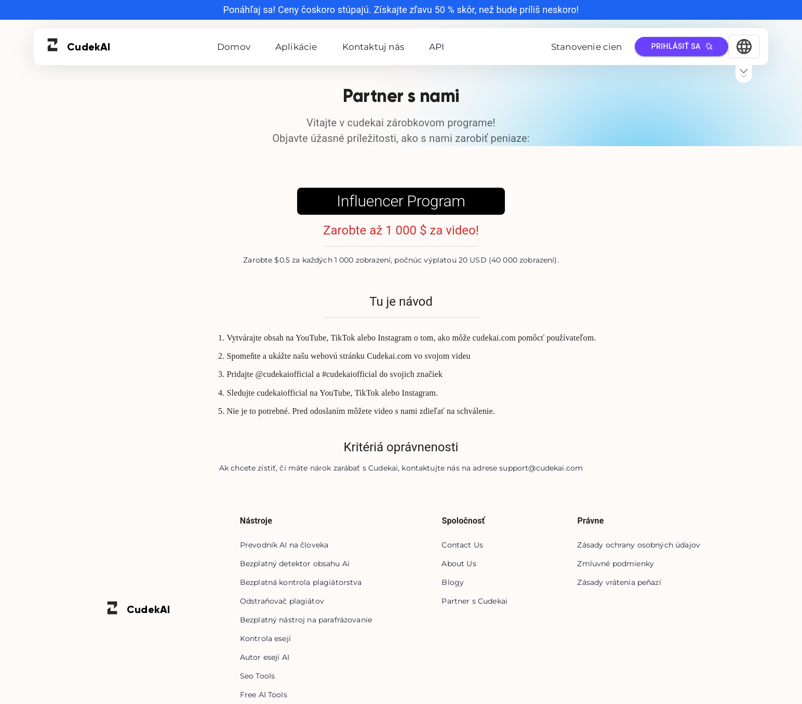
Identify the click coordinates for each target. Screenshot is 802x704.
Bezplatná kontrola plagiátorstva (301, 582)
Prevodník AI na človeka (284, 545)
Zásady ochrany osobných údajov (638, 545)
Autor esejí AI (264, 657)
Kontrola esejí (265, 638)
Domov (233, 47)
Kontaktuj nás (373, 47)
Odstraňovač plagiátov (282, 601)
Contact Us (462, 545)
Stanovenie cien (586, 47)
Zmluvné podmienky (615, 563)
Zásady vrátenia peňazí (619, 582)
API (437, 47)
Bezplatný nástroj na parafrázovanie (306, 619)
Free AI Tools (263, 694)
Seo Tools (257, 676)
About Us (459, 563)
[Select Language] (744, 46)
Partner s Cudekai (474, 601)
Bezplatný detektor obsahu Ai (295, 563)
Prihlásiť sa (681, 46)
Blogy (453, 582)
